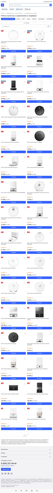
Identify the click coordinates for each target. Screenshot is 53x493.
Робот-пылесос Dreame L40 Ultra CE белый (10, 142)
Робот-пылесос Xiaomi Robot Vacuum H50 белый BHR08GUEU (37, 369)
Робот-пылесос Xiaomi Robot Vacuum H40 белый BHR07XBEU (11, 243)
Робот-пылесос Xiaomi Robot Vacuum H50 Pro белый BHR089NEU (38, 344)
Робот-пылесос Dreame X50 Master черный (10, 393)
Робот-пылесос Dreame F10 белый (8, 268)
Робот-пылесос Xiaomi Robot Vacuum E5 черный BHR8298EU (37, 118)
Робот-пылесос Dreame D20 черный (8, 343)
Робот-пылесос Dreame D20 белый (34, 293)
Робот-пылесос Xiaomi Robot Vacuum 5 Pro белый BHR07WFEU (37, 218)
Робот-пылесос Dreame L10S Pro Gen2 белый (36, 41)
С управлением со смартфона (8, 18)
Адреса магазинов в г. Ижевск (7, 465)
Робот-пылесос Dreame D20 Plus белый (9, 167)
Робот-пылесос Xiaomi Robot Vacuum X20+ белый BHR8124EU (11, 67)
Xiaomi (28, 18)
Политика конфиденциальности (8, 486)
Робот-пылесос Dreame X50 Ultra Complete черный (37, 393)
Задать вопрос (5, 469)
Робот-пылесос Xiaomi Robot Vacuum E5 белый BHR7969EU (13, 117)
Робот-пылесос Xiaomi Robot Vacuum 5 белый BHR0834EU (13, 192)
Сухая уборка (41, 18)
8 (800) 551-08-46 (48, 1)
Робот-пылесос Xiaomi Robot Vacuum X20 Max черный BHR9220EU (12, 92)
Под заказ (13, 403)
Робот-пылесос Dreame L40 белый (8, 293)
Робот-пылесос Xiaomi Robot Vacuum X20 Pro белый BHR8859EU (38, 92)
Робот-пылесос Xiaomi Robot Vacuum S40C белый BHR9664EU (37, 243)
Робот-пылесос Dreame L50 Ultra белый (9, 368)
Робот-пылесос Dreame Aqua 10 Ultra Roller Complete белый (13, 318)
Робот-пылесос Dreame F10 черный (34, 142)
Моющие (34, 18)
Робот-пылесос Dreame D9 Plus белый (35, 66)
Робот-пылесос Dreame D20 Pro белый (35, 268)
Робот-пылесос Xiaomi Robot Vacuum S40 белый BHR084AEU (11, 218)
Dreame (18, 18)
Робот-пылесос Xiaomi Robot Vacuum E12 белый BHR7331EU (11, 42)
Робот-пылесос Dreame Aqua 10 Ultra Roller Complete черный (38, 319)
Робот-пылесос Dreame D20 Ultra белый (35, 167)
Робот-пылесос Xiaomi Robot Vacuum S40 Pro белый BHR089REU (38, 193)
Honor (23, 18)
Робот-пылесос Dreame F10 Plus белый (9, 419)
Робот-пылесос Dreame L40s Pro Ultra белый (36, 419)
